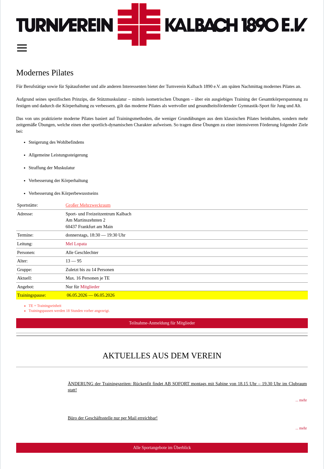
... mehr (301, 400)
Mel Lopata (76, 243)
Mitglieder (90, 286)
